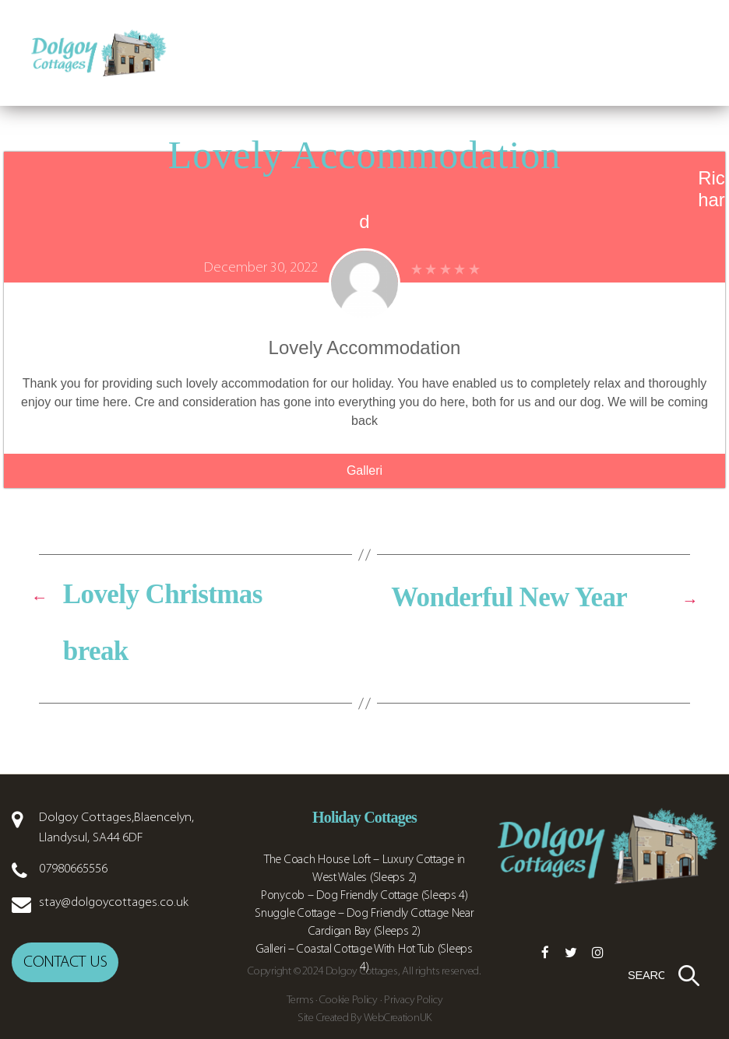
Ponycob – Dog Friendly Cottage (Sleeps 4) (364, 896)
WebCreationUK (398, 1018)
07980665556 (73, 869)
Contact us (65, 959)
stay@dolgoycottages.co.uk (113, 902)
